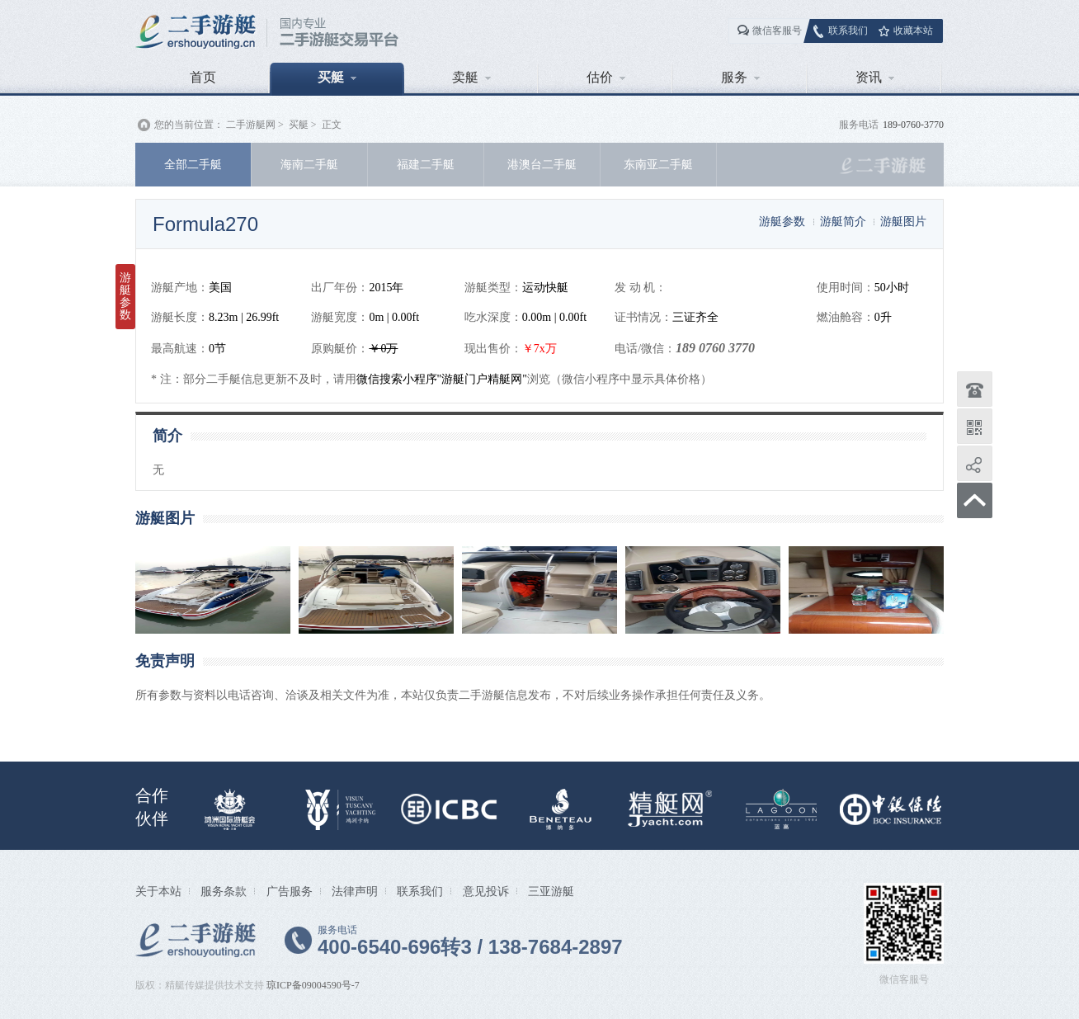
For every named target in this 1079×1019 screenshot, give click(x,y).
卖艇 (471, 77)
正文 (332, 124)
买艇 (337, 77)
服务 (740, 77)
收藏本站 (913, 30)
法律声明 (355, 891)
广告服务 (289, 891)
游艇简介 (843, 221)
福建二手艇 (426, 164)
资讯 (874, 77)
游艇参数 (782, 221)
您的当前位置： (189, 124)
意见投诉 (486, 891)
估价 (606, 77)
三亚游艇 (551, 891)
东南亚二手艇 (658, 164)
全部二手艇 (193, 164)
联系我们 (848, 30)
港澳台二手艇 (542, 164)
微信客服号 (777, 30)
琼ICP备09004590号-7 (313, 985)
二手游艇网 (251, 124)
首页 (203, 77)
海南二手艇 (309, 164)
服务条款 (223, 891)
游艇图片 (903, 221)
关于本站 (158, 891)
